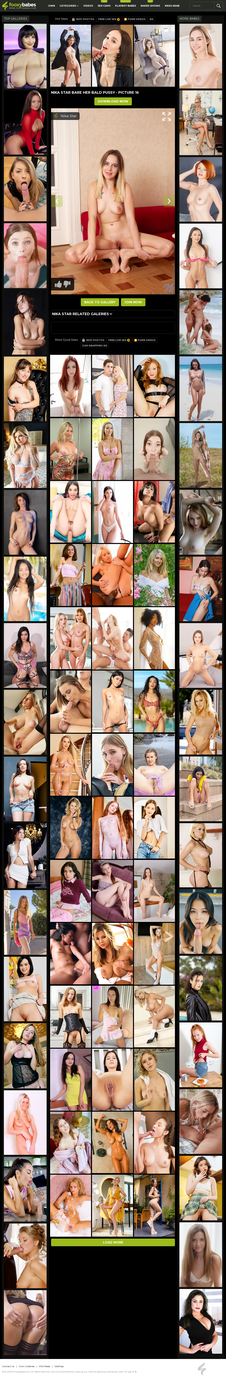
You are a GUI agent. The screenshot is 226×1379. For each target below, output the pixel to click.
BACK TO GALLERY (100, 302)
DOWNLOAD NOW (113, 101)
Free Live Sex (109, 19)
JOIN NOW (133, 302)
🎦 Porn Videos (134, 19)
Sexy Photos (83, 19)
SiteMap (59, 1366)
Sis (151, 19)
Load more (113, 1242)
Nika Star (69, 116)
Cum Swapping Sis (94, 345)
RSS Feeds (44, 1366)
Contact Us (8, 1366)
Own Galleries (27, 1366)
